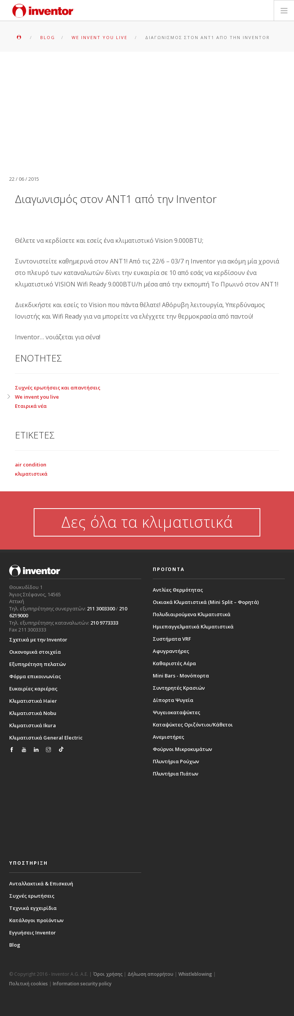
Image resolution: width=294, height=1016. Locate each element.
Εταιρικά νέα (31, 405)
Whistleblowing (195, 974)
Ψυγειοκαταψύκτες (176, 712)
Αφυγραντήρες (171, 651)
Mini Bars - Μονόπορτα (181, 675)
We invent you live (37, 396)
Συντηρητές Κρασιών (179, 687)
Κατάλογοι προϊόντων (36, 920)
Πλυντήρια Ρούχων (176, 761)
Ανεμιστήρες (168, 736)
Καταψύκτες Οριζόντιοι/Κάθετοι (193, 724)
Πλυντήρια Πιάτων (175, 773)
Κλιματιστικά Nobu (32, 713)
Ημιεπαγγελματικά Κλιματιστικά (193, 626)
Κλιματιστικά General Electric (46, 737)
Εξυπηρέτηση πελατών (37, 664)
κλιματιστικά (31, 473)
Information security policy (82, 983)
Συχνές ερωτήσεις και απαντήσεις (57, 387)
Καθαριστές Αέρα (174, 663)
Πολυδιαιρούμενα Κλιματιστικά (191, 614)
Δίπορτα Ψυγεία (173, 700)
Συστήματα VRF (172, 638)
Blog (14, 944)
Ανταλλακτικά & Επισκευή (41, 883)
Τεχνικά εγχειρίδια (33, 908)
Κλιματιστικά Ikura (32, 725)
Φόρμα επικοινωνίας (35, 676)
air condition (30, 464)
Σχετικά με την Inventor (38, 639)
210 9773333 (104, 622)
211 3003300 (101, 608)
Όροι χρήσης (107, 974)
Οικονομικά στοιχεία (35, 651)
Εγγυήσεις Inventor (32, 932)
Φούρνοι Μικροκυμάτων (182, 749)
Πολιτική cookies (28, 983)
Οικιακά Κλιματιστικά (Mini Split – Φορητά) (206, 602)
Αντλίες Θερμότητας (178, 589)
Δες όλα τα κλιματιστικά (147, 521)
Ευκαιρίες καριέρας (33, 688)
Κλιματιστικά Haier (33, 700)
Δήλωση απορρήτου (150, 974)
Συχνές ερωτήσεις (31, 895)
